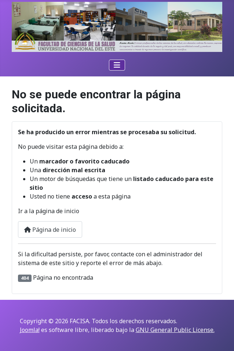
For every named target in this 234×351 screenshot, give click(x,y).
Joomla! (30, 330)
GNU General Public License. (175, 330)
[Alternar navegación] (117, 65)
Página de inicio (50, 230)
